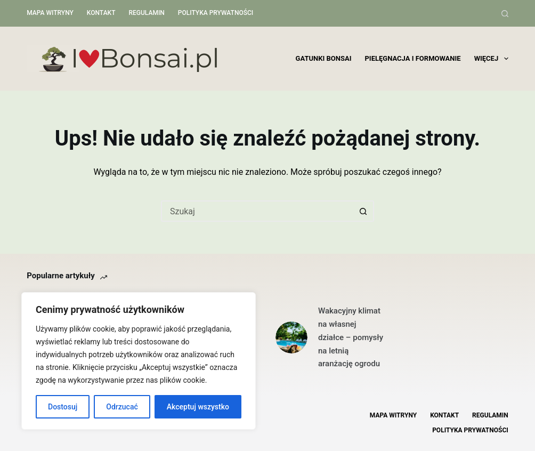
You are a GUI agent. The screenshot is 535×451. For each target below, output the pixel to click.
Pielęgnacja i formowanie (412, 58)
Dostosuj (62, 406)
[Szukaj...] (257, 211)
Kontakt (101, 13)
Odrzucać (121, 406)
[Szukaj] (504, 13)
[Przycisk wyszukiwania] (363, 211)
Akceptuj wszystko (198, 406)
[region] (138, 361)
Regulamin (146, 13)
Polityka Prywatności (215, 13)
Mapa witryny (50, 13)
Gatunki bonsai (324, 58)
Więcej (491, 58)
